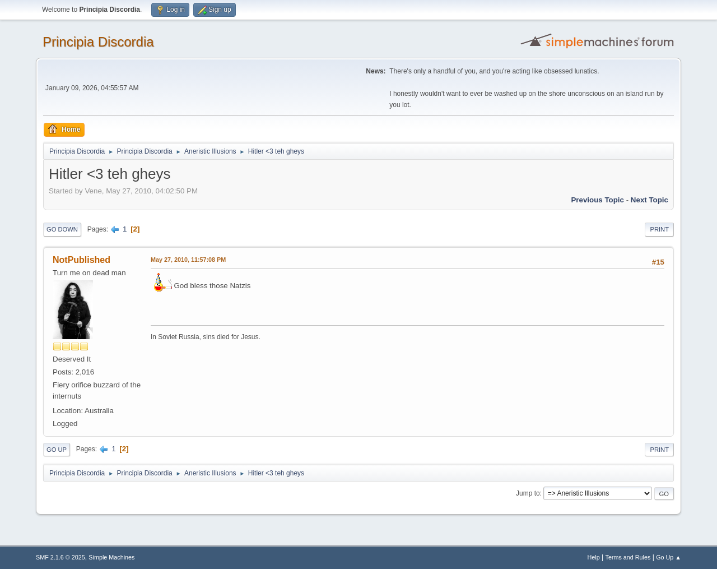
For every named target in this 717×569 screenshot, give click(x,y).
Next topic (649, 200)
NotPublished (81, 260)
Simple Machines (111, 557)
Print (659, 229)
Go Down (62, 229)
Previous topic (597, 200)
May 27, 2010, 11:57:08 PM (188, 259)
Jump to (528, 493)
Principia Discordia (98, 41)
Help (594, 557)
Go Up (56, 449)
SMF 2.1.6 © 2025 (60, 557)
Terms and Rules (628, 557)
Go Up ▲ (668, 557)
